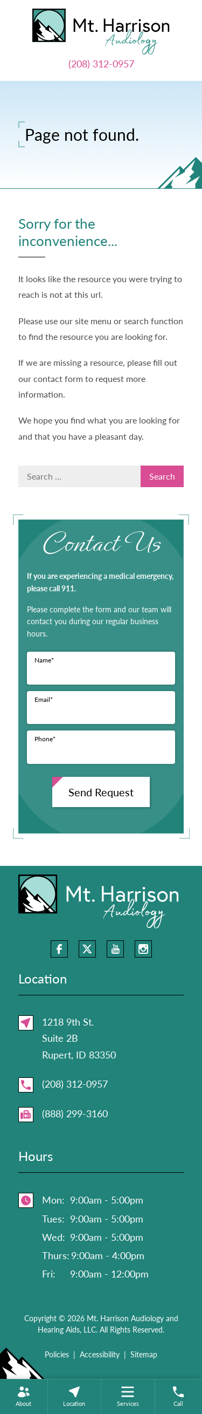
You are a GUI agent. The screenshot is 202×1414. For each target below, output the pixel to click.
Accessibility (100, 1354)
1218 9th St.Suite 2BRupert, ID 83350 (79, 1038)
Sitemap (143, 1354)
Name (44, 660)
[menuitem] (23, 1396)
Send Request (101, 791)
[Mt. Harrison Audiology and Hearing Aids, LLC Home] (101, 30)
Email (43, 699)
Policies (57, 1354)
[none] (23, 1396)
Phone (44, 739)
